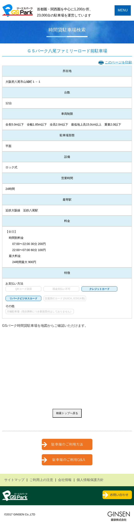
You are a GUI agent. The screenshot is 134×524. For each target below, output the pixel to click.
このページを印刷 (118, 62)
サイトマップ (14, 480)
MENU (123, 10)
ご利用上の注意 (41, 480)
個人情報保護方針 (90, 480)
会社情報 (65, 480)
